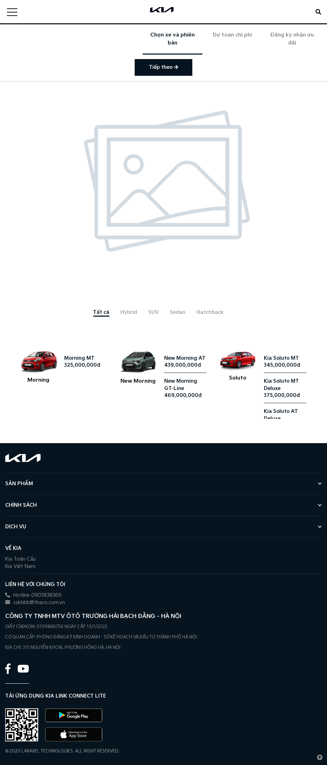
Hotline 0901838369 (33, 595)
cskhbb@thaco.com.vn (35, 602)
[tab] (101, 312)
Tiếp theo (163, 67)
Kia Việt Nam (20, 566)
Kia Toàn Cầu (20, 559)
